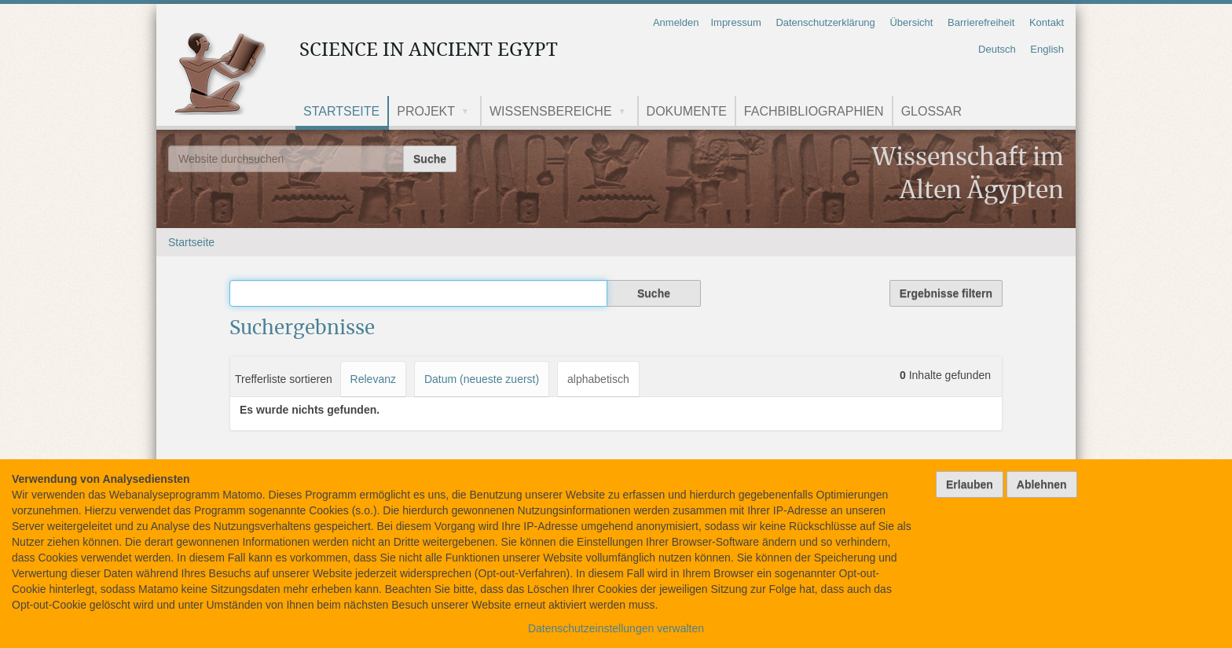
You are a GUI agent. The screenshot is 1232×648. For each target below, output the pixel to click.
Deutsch (997, 49)
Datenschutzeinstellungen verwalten (616, 628)
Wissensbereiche (551, 111)
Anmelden (676, 22)
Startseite (341, 111)
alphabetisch (598, 379)
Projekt (426, 111)
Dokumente (687, 111)
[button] (471, 113)
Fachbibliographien (814, 111)
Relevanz (373, 379)
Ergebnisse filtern (946, 293)
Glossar (931, 111)
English (1047, 49)
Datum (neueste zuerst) (481, 379)
